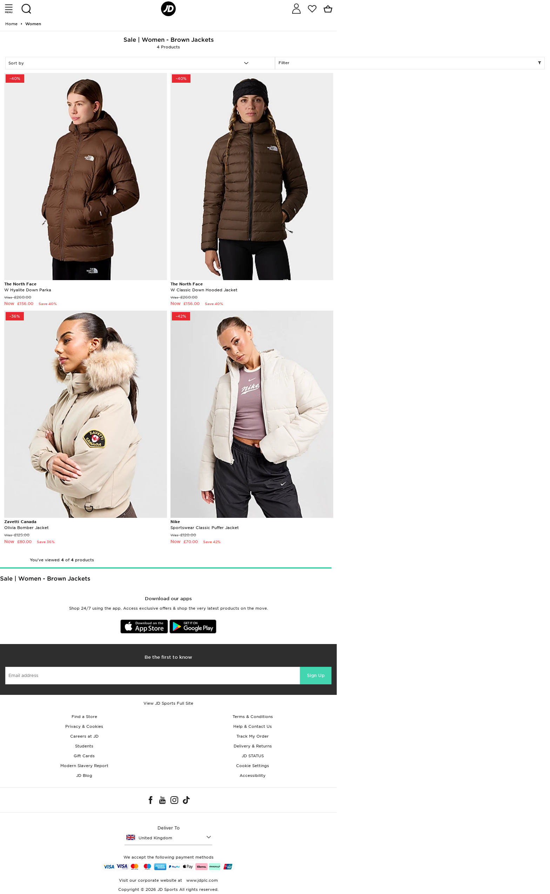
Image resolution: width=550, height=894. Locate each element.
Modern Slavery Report (84, 765)
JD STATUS (253, 755)
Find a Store (84, 716)
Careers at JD (84, 736)
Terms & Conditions (253, 716)
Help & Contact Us (252, 726)
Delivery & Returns (253, 746)
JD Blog (84, 775)
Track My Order (252, 736)
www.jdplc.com (201, 880)
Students (84, 746)
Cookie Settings (252, 765)
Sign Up (315, 675)
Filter (410, 63)
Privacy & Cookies (84, 726)
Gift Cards (84, 755)
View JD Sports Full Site (168, 703)
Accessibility (253, 775)
